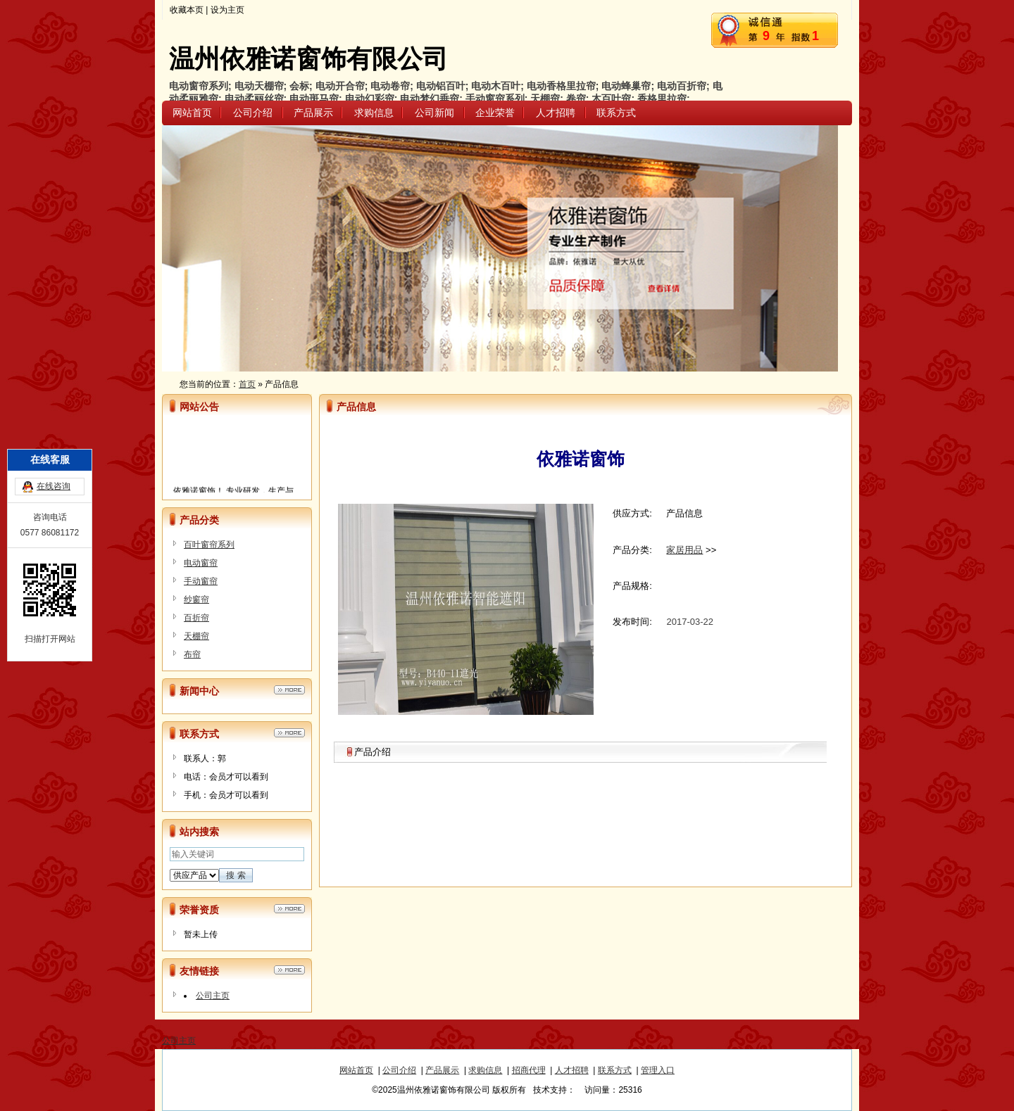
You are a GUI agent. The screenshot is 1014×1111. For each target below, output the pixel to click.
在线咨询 (53, 431)
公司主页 (213, 996)
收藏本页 (187, 10)
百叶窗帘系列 (209, 545)
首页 (247, 384)
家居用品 (684, 550)
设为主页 (227, 10)
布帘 (192, 654)
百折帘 (196, 618)
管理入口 (658, 1070)
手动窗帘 (201, 581)
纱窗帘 (196, 599)
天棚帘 (196, 636)
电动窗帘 (201, 563)
